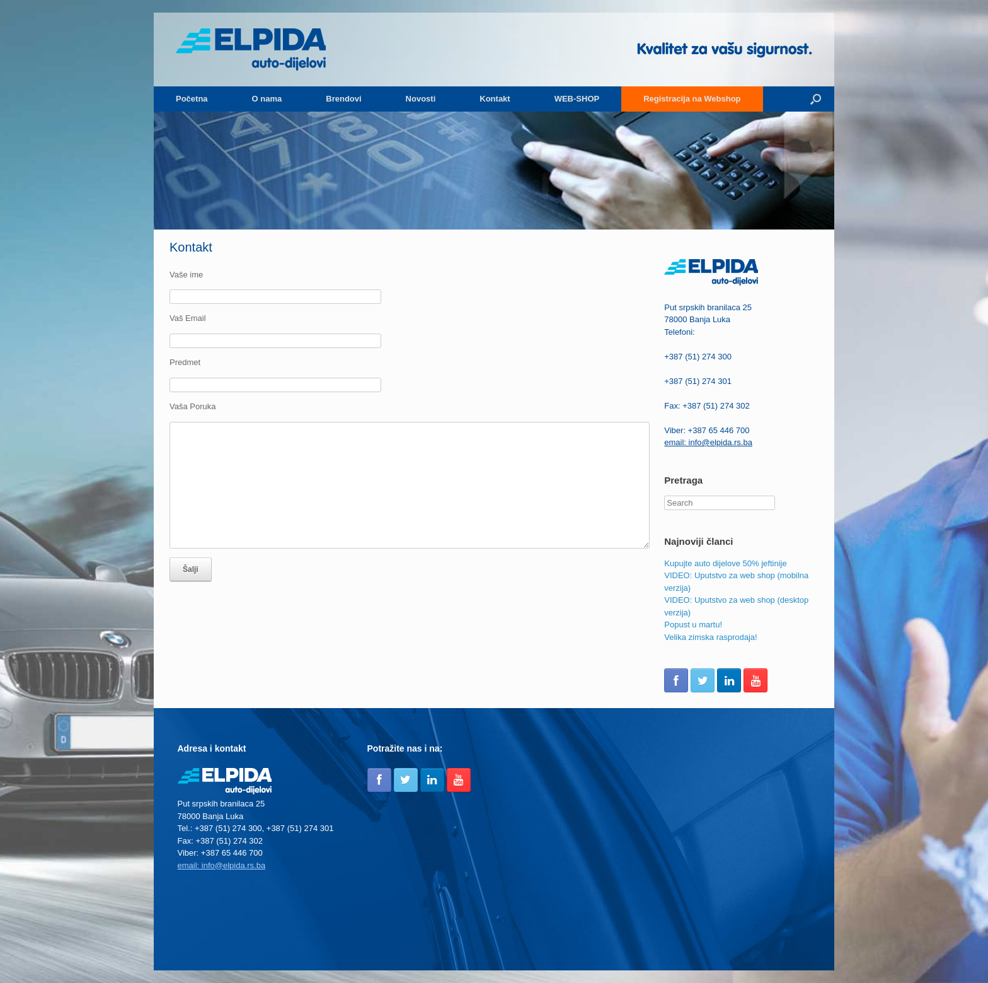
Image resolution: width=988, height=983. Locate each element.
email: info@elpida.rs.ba (708, 442)
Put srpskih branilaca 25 (708, 307)
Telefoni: (679, 332)
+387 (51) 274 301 (698, 381)
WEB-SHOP (577, 98)
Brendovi (343, 98)
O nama (267, 98)
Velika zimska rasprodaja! (710, 637)
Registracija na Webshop (691, 98)
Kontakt (495, 98)
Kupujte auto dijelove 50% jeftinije (725, 563)
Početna (192, 98)
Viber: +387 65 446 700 (706, 430)
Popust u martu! (693, 624)
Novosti (421, 98)
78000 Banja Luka (697, 319)
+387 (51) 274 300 (698, 356)
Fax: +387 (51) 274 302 (707, 405)
